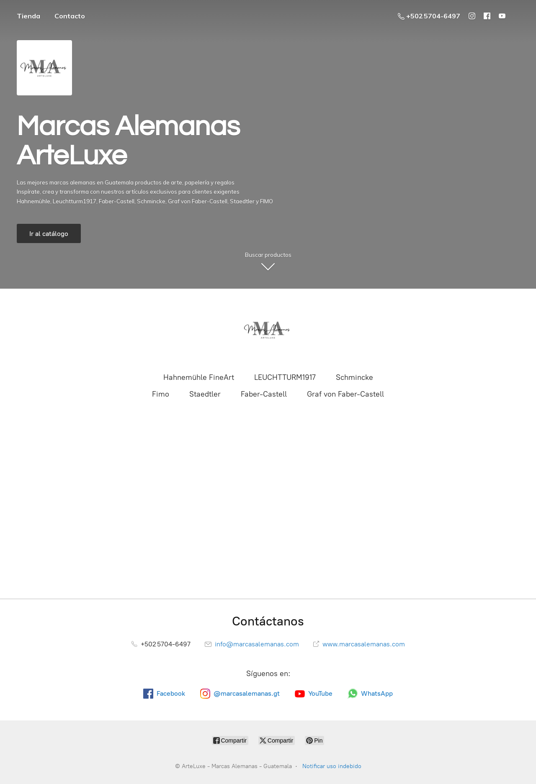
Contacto (69, 16)
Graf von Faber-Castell (345, 394)
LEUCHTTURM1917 (285, 377)
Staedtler (205, 394)
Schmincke (354, 377)
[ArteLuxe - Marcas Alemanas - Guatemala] (268, 329)
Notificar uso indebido (331, 766)
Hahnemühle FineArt (198, 377)
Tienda (28, 16)
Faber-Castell (264, 394)
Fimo (160, 394)
